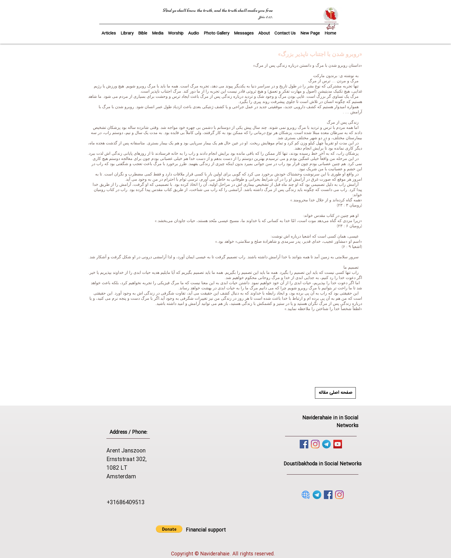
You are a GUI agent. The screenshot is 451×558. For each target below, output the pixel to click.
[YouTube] (337, 444)
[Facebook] (304, 444)
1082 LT (116, 468)
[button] (143, 31)
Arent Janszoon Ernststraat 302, (126, 455)
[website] (305, 494)
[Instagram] (315, 444)
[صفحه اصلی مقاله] (335, 393)
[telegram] (326, 444)
